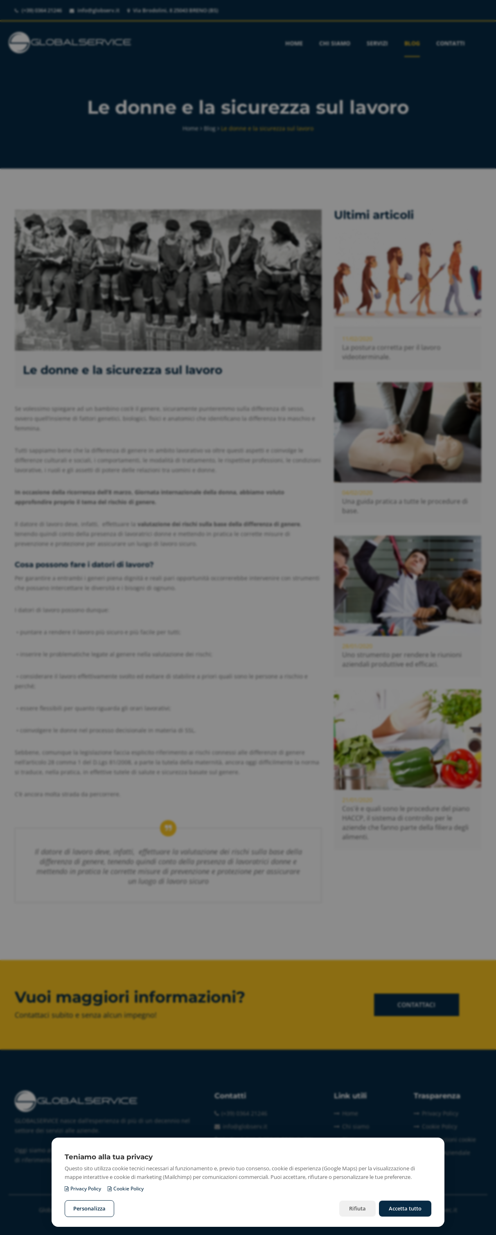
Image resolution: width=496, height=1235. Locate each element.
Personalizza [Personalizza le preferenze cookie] (89, 1208)
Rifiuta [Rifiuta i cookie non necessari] (357, 1208)
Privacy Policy (83, 1188)
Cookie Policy (126, 1188)
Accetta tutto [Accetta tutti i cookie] (405, 1208)
